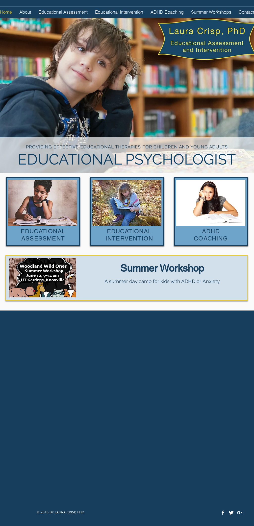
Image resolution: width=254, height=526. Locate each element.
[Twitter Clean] (231, 512)
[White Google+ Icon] (239, 512)
